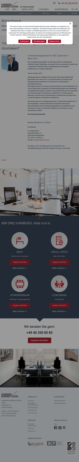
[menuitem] (7, 9)
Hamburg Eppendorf (60, 403)
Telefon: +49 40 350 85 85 (10, 411)
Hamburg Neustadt (59, 400)
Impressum (31, 428)
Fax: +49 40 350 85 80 (8, 413)
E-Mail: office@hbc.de (8, 416)
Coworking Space (33, 407)
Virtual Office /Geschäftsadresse (33, 404)
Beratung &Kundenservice (32, 424)
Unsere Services (32, 413)
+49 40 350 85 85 (68, 3)
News (55, 424)
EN (77, 9)
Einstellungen (39, 41)
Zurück (3, 160)
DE (72, 9)
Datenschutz (31, 431)
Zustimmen (24, 41)
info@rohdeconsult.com (41, 140)
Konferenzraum (32, 410)
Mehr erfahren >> (20, 268)
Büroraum (31, 400)
